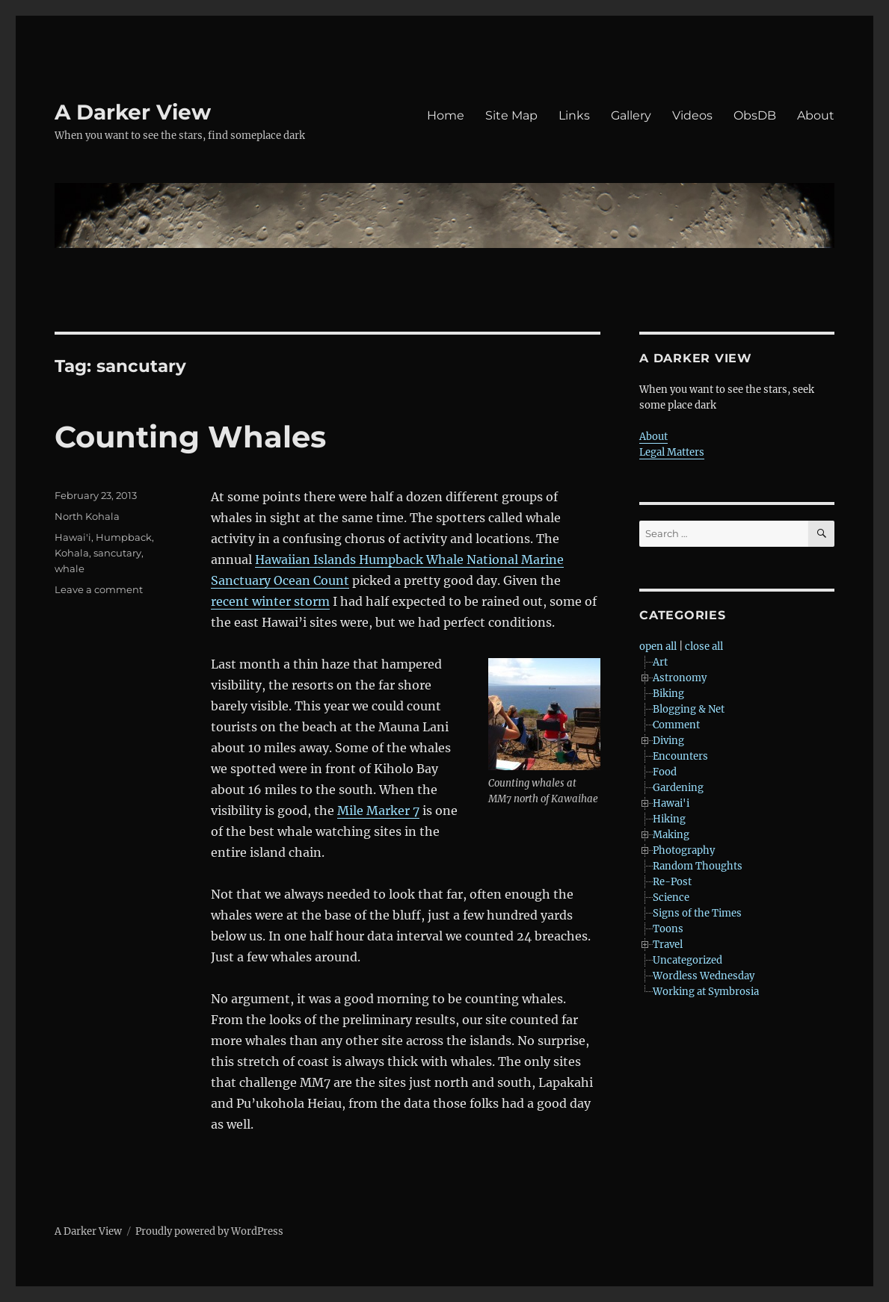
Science (671, 897)
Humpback (124, 537)
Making (671, 834)
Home (445, 115)
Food (665, 772)
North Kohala (87, 516)
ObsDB (754, 115)
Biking (668, 693)
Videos (692, 115)
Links (574, 115)
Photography (684, 850)
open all (658, 646)
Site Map (511, 115)
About (815, 115)
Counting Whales (190, 436)
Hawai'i (73, 537)
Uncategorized (687, 960)
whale (69, 568)
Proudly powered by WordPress (209, 1231)
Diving (668, 740)
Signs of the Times (697, 913)
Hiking (669, 819)
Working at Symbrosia (706, 991)
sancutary (117, 553)
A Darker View (133, 112)
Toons (668, 929)
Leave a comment (99, 589)
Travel (668, 944)
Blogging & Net (689, 709)
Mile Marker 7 (378, 810)
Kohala (72, 553)
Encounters (680, 756)
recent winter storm (270, 601)
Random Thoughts (697, 866)
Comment (676, 725)
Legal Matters (671, 452)
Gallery (631, 115)
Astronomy (680, 678)
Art (660, 662)
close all (704, 646)
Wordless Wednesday (703, 976)
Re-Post (672, 881)
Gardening (678, 787)
